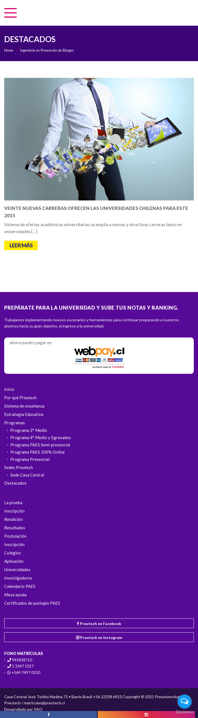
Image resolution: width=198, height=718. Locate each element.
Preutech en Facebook (99, 623)
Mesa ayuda (15, 594)
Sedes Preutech (18, 467)
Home (8, 50)
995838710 (22, 659)
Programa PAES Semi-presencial (40, 444)
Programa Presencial (29, 459)
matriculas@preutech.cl (44, 702)
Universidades (17, 569)
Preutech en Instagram (99, 637)
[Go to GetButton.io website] (185, 712)
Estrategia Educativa (23, 414)
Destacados (15, 482)
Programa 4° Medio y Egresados (40, 437)
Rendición (13, 519)
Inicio (9, 389)
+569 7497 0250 (25, 672)
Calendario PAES (19, 586)
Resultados (14, 527)
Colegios (12, 552)
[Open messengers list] (185, 702)
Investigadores (18, 577)
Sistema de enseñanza (24, 405)
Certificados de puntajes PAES (32, 602)
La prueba (13, 502)
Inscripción (14, 510)
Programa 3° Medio (28, 430)
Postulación (15, 535)
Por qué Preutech (20, 397)
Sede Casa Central (27, 474)
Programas (14, 422)
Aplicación (13, 561)
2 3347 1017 (23, 666)
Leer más (21, 245)
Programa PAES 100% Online (37, 451)
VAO (38, 709)
